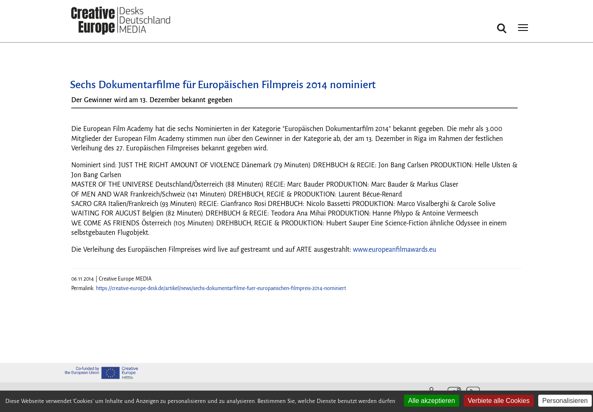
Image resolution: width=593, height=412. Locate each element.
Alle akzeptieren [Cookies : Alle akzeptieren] (431, 400)
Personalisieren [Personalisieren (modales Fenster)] (565, 400)
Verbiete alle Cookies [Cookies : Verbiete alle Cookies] (499, 400)
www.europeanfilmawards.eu (394, 249)
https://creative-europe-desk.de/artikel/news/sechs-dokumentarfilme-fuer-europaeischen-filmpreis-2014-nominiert (221, 288)
